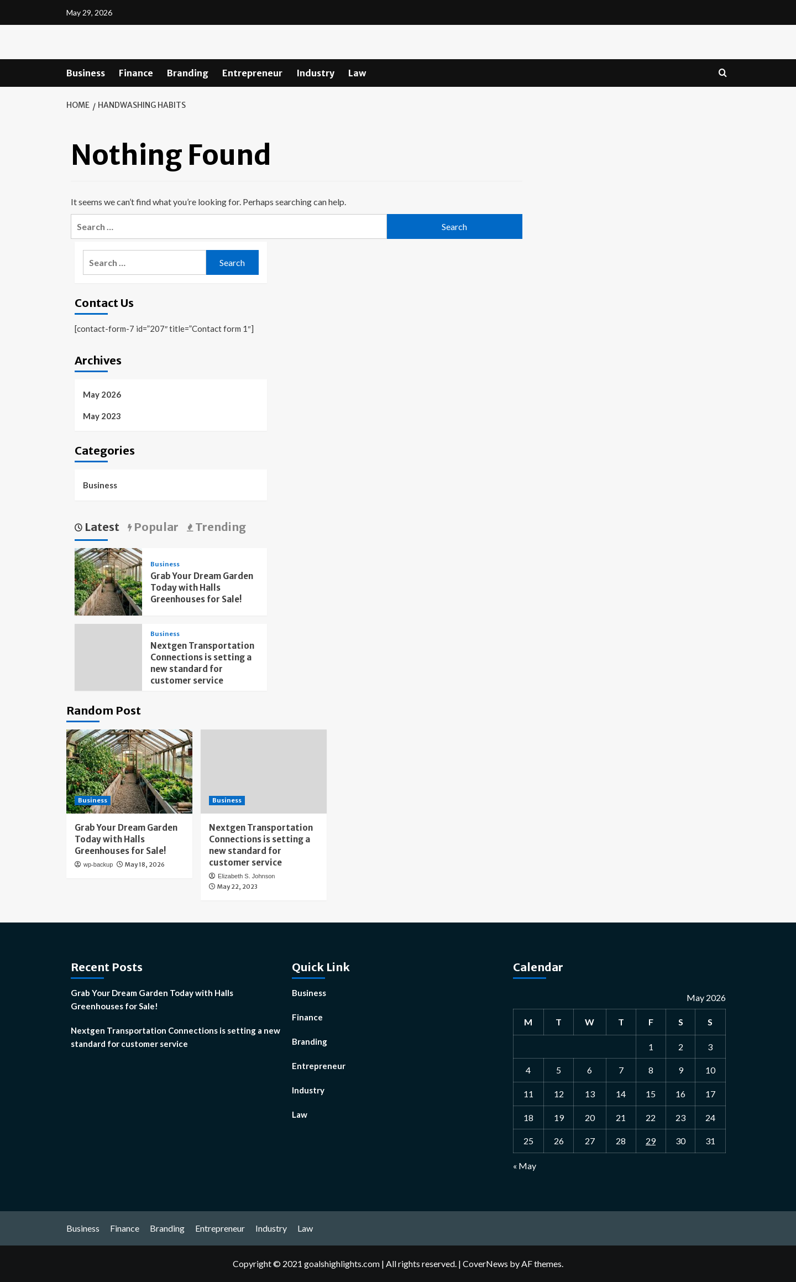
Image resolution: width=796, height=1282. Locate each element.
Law (357, 73)
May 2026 (102, 394)
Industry (315, 73)
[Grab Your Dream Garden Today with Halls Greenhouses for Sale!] (108, 580)
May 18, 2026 (145, 864)
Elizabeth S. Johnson (246, 876)
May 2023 (102, 416)
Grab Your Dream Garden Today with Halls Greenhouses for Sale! (201, 587)
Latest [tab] (100, 527)
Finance (136, 73)
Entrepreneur (252, 73)
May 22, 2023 (237, 886)
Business (85, 73)
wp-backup (98, 864)
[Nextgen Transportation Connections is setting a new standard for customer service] (264, 771)
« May (524, 1165)
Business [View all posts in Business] (165, 564)
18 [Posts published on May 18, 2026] (528, 1117)
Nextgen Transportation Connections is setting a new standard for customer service (175, 1037)
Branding (187, 73)
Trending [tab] (219, 527)
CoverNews (485, 1263)
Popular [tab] (155, 527)
